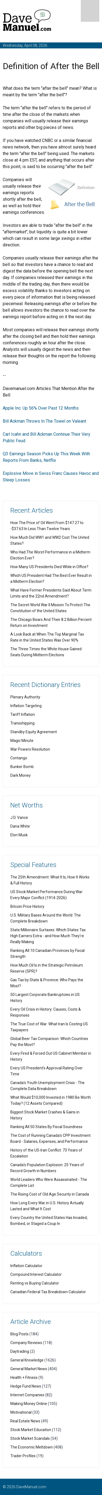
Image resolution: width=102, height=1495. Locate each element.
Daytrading (19, 1351)
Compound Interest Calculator (36, 1274)
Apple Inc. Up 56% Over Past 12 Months (41, 408)
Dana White (20, 826)
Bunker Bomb (22, 766)
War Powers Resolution (30, 749)
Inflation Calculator (26, 1266)
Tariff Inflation (22, 714)
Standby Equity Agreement (33, 732)
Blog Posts (19, 1334)
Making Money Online (28, 1403)
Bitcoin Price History (27, 906)
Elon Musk (19, 835)
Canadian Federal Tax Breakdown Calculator (48, 1292)
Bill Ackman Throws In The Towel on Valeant (44, 421)
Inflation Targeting (26, 706)
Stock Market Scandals (30, 1438)
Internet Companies (27, 1395)
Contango (18, 758)
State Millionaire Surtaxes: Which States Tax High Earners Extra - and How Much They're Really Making (48, 936)
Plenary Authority (25, 697)
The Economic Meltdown (31, 1447)
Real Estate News (25, 1421)
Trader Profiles (23, 1456)
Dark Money (20, 775)
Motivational (21, 1412)
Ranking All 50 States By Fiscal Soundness (46, 1127)
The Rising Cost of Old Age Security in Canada (49, 1194)
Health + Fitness (24, 1377)
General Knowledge (27, 1360)
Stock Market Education (30, 1430)
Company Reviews (26, 1343)
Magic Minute (21, 740)
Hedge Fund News (25, 1386)
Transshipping (22, 723)
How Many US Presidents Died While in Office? (49, 567)
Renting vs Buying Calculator (34, 1283)
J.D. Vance (19, 817)
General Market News (28, 1369)
